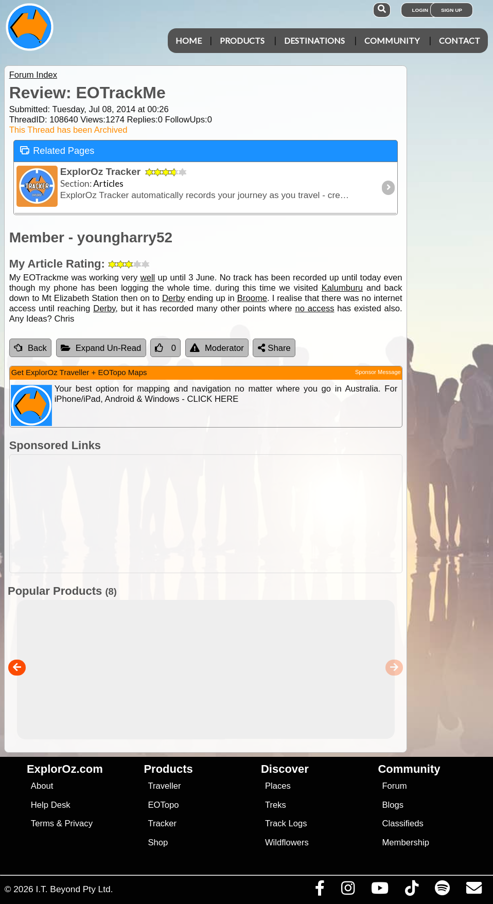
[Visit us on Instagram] (347, 890)
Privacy (78, 823)
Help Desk (51, 805)
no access (314, 308)
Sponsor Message (378, 372)
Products (242, 40)
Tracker (162, 823)
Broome (252, 298)
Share (274, 348)
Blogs (392, 805)
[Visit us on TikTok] (411, 890)
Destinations (314, 40)
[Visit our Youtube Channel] (379, 890)
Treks (275, 805)
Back (30, 348)
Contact (459, 40)
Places (278, 786)
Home (188, 40)
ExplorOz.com (65, 769)
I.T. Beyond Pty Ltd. (74, 889)
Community (391, 40)
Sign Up (451, 10)
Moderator (217, 348)
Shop (158, 842)
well (147, 277)
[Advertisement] (252, 514)
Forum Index (33, 75)
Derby (173, 298)
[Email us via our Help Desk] (473, 890)
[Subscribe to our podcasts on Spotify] (442, 890)
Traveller (164, 786)
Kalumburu (342, 288)
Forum (394, 786)
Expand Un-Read (101, 348)
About (42, 786)
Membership (405, 842)
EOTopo (163, 805)
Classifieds (402, 823)
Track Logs (286, 823)
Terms (42, 823)
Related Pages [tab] (57, 150)
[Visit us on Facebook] (319, 890)
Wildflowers (287, 842)
